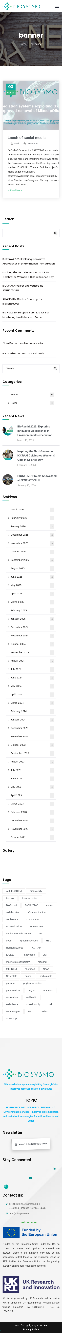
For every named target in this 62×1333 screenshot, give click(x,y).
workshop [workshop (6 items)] (11, 1018)
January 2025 (32, 619)
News (32, 403)
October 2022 (32, 837)
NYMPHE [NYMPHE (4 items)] (11, 976)
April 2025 (32, 594)
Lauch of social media (31, 343)
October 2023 (32, 745)
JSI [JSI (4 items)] (45, 954)
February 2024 (32, 711)
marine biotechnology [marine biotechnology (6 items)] (18, 961)
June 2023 (32, 778)
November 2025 (32, 543)
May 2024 (32, 686)
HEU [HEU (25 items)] (48, 940)
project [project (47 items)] (31, 990)
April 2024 (32, 694)
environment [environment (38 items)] (36, 926)
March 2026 (32, 510)
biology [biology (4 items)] (10, 898)
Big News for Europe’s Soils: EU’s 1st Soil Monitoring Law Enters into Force (25, 315)
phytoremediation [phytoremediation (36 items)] (32, 983)
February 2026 (32, 518)
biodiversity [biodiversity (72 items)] (36, 891)
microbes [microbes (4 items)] (30, 968)
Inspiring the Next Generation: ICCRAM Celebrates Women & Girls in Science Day (28, 275)
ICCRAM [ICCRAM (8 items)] (36, 947)
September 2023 (32, 753)
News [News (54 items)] (46, 968)
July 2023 (32, 770)
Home (23, 44)
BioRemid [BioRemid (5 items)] (11, 905)
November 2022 (32, 829)
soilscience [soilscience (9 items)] (12, 1004)
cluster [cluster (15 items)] (50, 905)
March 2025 (32, 602)
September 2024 (32, 652)
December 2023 (32, 728)
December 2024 (32, 627)
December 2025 (32, 535)
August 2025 (32, 568)
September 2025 (32, 560)
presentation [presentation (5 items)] (13, 990)
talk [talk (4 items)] (50, 1004)
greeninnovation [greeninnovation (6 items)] (29, 940)
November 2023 (32, 736)
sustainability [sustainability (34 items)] (33, 1004)
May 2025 (32, 585)
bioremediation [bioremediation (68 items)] (30, 898)
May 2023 (32, 787)
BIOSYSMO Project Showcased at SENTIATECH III (22, 288)
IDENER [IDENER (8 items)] (11, 954)
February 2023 (32, 812)
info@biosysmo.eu (19, 1213)
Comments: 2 (34, 143)
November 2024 (32, 636)
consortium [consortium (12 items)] (32, 919)
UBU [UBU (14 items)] (30, 1011)
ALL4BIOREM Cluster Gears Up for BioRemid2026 (22, 301)
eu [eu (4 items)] (40, 933)
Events (32, 395)
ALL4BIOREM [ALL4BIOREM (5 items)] (14, 891)
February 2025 (32, 610)
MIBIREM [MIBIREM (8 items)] (11, 968)
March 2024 (32, 703)
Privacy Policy (31, 1329)
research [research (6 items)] (48, 990)
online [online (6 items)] (28, 976)
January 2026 (32, 526)
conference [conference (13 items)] (12, 919)
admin (17, 143)
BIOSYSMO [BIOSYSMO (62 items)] (31, 905)
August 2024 (32, 661)
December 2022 (32, 821)
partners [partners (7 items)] (10, 983)
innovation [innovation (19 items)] (29, 954)
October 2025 (32, 552)
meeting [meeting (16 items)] (42, 961)
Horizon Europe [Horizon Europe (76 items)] (14, 947)
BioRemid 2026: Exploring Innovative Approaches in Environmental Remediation (28, 261)
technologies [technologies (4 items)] (13, 1011)
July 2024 (32, 669)
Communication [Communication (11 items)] (36, 912)
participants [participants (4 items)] (46, 976)
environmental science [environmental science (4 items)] (18, 933)
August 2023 (32, 762)
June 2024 (32, 678)
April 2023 (32, 795)
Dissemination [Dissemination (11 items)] (14, 926)
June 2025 (32, 577)
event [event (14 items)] (9, 940)
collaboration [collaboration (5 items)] (13, 912)
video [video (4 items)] (44, 1011)
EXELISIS (42, 1325)
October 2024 (32, 644)
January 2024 (32, 720)
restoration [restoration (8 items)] (12, 997)
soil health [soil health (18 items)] (31, 997)
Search (8, 219)
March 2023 (32, 804)
